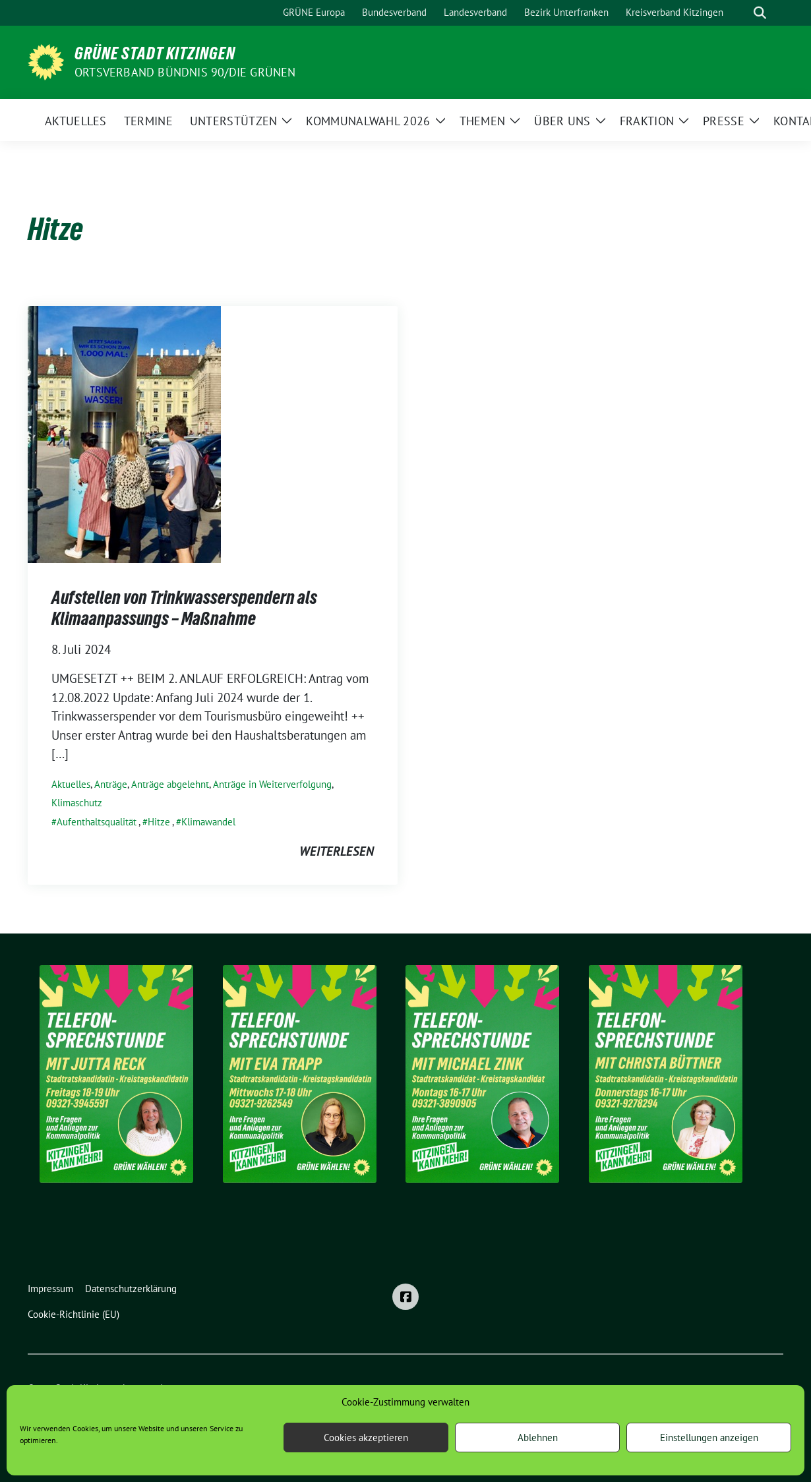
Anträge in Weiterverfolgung (272, 784)
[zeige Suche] (760, 13)
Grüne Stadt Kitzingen (155, 53)
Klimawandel (208, 821)
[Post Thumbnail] (124, 433)
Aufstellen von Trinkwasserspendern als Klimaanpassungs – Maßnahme (184, 608)
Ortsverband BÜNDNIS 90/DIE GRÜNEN (185, 72)
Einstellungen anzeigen (709, 1437)
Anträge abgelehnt (170, 784)
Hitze (159, 821)
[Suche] (741, 13)
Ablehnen (538, 1437)
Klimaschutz (76, 802)
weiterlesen (336, 851)
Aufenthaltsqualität (96, 821)
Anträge (110, 784)
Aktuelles (70, 784)
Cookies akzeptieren (366, 1437)
